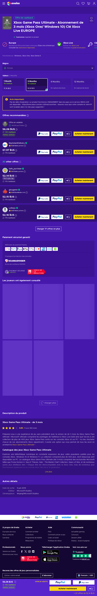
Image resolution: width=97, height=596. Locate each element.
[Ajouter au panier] (91, 588)
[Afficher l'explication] (25, 146)
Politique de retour (55, 540)
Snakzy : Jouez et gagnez (80, 540)
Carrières (6, 537)
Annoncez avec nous (10, 554)
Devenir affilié (76, 537)
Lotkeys (12, 208)
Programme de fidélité (33, 537)
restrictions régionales (27, 47)
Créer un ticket (53, 537)
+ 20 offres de (84, 593)
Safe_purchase (15, 169)
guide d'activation (79, 47)
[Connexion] (94, 3)
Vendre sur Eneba (9, 551)
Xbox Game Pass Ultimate (23, 445)
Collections (29, 534)
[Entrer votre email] (22, 575)
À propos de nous (9, 531)
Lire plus (48, 472)
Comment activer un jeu (56, 534)
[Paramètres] (85, 575)
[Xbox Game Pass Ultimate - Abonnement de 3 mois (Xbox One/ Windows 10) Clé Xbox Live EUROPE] (36, 85)
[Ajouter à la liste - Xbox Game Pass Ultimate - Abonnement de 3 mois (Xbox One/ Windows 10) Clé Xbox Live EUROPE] (91, 20)
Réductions (29, 540)
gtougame (13, 190)
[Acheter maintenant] (60, 582)
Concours (74, 534)
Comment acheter (31, 531)
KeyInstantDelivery (17, 143)
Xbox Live (75, 45)
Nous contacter (8, 534)
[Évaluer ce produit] (10, 428)
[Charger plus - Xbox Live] (59, 44)
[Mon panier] (88, 3)
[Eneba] (13, 3)
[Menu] (3, 3)
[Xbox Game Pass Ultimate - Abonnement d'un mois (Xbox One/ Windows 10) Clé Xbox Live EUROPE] (13, 84)
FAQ (49, 531)
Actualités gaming (77, 531)
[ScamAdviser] (15, 261)
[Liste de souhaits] (83, 3)
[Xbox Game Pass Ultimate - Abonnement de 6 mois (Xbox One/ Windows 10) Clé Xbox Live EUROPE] (60, 84)
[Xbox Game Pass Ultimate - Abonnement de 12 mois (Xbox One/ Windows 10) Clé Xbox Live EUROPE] (83, 84)
